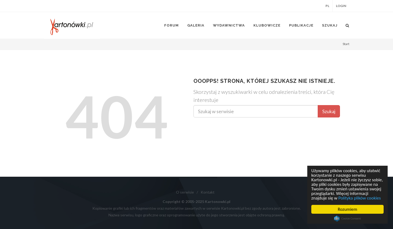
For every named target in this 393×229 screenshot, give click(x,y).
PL (327, 6)
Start (346, 44)
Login (341, 6)
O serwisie (185, 192)
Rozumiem (347, 209)
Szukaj (328, 111)
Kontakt (208, 192)
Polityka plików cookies (359, 198)
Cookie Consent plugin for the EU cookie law (347, 218)
